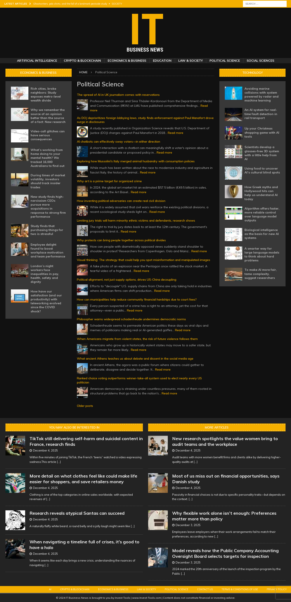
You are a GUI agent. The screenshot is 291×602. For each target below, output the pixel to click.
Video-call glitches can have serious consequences (48, 135)
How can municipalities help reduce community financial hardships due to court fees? (137, 299)
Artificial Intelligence (37, 61)
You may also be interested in (74, 427)
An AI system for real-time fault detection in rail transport (260, 114)
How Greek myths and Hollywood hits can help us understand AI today (261, 193)
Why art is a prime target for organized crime (109, 181)
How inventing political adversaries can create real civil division (121, 201)
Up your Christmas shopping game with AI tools (261, 132)
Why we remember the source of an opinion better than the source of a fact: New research (48, 116)
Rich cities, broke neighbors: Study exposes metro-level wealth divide (46, 95)
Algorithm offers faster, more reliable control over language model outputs (261, 214)
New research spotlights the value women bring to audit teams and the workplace (225, 441)
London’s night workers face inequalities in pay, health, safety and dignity (45, 274)
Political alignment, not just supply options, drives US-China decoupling (126, 280)
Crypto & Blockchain (82, 61)
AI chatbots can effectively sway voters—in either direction (118, 142)
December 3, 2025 (188, 525)
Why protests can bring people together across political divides (121, 240)
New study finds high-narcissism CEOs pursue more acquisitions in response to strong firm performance (48, 207)
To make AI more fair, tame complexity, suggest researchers (260, 274)
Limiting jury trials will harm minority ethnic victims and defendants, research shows (136, 220)
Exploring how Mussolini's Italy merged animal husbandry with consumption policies (136, 161)
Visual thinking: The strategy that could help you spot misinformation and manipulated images (143, 260)
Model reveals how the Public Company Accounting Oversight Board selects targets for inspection (225, 553)
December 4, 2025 (45, 450)
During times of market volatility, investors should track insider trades (48, 181)
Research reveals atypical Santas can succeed (77, 513)
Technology (252, 73)
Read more (175, 133)
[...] (59, 462)
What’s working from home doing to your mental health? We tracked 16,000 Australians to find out (47, 158)
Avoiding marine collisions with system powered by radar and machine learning (261, 95)
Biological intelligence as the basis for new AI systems (261, 234)
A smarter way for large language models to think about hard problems (261, 254)
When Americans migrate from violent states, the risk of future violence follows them (137, 339)
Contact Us (205, 589)
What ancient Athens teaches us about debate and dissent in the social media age (135, 358)
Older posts (85, 406)
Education (162, 61)
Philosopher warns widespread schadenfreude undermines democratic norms (131, 319)
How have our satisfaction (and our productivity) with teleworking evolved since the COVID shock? (46, 301)
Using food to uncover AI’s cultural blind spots (262, 170)
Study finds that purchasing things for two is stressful (47, 230)
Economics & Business (127, 61)
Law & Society (190, 61)
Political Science (225, 61)
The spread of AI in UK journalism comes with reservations (118, 95)
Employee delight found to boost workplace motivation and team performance (48, 251)
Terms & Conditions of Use (240, 589)
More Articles (217, 427)
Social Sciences (260, 61)
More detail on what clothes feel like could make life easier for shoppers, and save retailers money (83, 478)
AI (50, 589)
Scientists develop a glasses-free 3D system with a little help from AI (261, 153)
